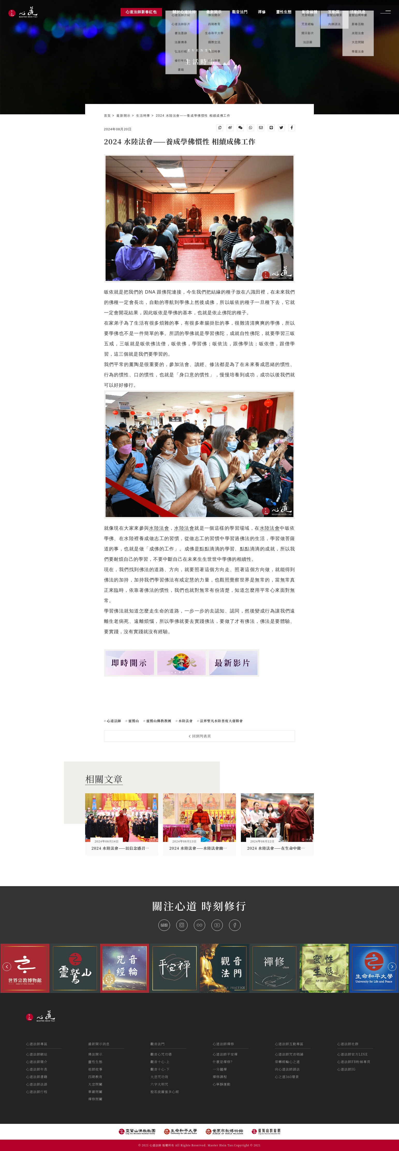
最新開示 (124, 115)
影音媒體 (309, 12)
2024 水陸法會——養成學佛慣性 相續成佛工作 (193, 115)
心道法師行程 (36, 1091)
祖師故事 (95, 1069)
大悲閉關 (95, 1084)
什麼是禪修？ (223, 1061)
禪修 (262, 12)
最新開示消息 (99, 1043)
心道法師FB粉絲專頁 (354, 1061)
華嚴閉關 (95, 1091)
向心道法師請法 (287, 1069)
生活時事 (143, 115)
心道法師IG (346, 1069)
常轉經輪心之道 (287, 1061)
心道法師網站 (36, 1054)
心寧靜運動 (222, 1084)
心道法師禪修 (223, 1043)
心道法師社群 (348, 1043)
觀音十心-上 (160, 1061)
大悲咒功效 (159, 1076)
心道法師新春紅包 (141, 12)
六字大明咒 (159, 1084)
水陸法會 (159, 528)
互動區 (334, 12)
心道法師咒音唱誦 (289, 1054)
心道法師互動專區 (289, 1043)
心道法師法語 (36, 1084)
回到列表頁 (200, 735)
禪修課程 (220, 1076)
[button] (7, 966)
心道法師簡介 (36, 1061)
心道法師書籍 (36, 1076)
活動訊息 (358, 12)
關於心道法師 (184, 12)
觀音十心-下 (160, 1069)
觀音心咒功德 (161, 1054)
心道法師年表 (36, 1069)
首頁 (108, 115)
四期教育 (95, 1076)
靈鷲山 (133, 720)
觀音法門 (157, 1043)
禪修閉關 (95, 1098)
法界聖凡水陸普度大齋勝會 (221, 720)
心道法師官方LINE (352, 1054)
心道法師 (113, 720)
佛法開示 (95, 1054)
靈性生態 (95, 1061)
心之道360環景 (287, 1076)
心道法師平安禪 (225, 1054)
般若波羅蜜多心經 (164, 1091)
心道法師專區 (36, 1043)
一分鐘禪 (220, 1069)
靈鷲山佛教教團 (158, 720)
